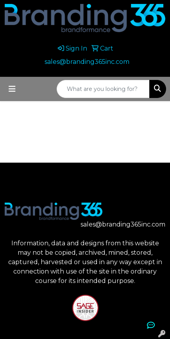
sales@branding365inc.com (87, 61)
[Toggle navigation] (12, 88)
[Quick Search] (103, 89)
